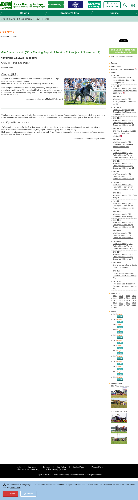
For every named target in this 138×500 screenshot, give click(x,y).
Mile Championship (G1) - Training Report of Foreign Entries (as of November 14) (123, 165)
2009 (115, 305)
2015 (128, 300)
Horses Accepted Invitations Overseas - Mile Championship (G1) (124, 275)
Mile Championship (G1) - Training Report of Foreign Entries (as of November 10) (123, 224)
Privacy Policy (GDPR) (56, 469)
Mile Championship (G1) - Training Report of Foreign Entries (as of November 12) (123, 187)
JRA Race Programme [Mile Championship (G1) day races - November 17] (125, 112)
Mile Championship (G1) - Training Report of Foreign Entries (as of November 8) (123, 246)
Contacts (46, 467)
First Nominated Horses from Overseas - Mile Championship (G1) (124, 286)
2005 (115, 307)
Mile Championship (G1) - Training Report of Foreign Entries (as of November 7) (123, 256)
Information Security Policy (28, 469)
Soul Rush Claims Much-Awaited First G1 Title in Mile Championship (124, 80)
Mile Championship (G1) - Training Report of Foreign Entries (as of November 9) (123, 235)
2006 (134, 305)
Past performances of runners (122, 69)
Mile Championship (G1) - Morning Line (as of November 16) (124, 101)
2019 (128, 298)
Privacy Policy (97, 467)
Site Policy (61, 467)
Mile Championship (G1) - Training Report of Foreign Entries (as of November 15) (123, 155)
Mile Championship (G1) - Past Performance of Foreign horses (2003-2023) (125, 91)
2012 (121, 303)
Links (19, 467)
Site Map (32, 467)
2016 (121, 300)
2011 (128, 303)
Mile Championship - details (122, 56)
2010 (134, 303)
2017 (115, 300)
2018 (134, 298)
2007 (128, 305)
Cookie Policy (79, 467)
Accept (10, 493)
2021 (115, 298)
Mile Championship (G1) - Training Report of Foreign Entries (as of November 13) (123, 176)
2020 (121, 298)
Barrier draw (116, 66)
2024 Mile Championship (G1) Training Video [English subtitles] (124, 133)
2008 (121, 305)
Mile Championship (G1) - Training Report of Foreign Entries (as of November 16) (123, 122)
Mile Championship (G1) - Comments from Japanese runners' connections (123, 144)
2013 (115, 303)
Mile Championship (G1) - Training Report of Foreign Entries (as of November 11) (123, 206)
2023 (128, 296)
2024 (121, 296)
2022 (134, 296)
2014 (134, 300)
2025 (115, 296)
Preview (114, 63)
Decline (28, 493)
